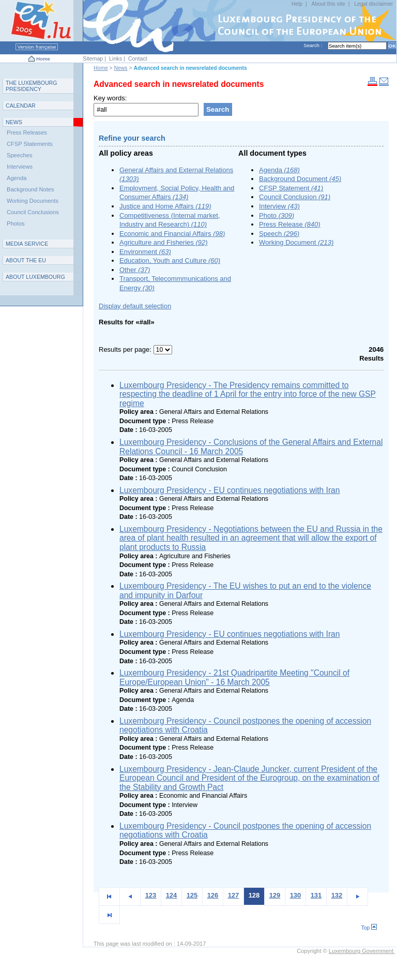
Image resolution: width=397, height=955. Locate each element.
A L (35, 277)
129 (275, 895)
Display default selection (135, 306)
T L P (31, 86)
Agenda (279, 170)
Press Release (289, 224)
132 (337, 895)
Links (115, 58)
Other (134, 270)
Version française (36, 47)
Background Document (300, 179)
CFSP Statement (291, 188)
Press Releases (27, 132)
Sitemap (93, 58)
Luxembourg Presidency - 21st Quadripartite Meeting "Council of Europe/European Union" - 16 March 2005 (234, 677)
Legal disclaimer (373, 4)
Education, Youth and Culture (169, 260)
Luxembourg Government (362, 951)
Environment (145, 252)
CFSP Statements (30, 144)
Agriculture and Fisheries (163, 242)
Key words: (110, 98)
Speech (279, 233)
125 (192, 895)
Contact (137, 58)
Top (369, 928)
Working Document (296, 242)
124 (171, 895)
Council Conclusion (294, 197)
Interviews (20, 166)
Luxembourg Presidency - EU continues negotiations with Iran (229, 490)
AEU (26, 260)
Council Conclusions (33, 212)
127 (233, 895)
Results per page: (126, 349)
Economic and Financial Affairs (172, 233)
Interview (279, 206)
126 (213, 895)
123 (151, 895)
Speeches (19, 155)
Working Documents (32, 201)
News (121, 68)
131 (316, 895)
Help (297, 4)
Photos (16, 223)
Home (43, 59)
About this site (328, 4)
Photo (276, 215)
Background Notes (30, 189)
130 (295, 895)
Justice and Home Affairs (165, 206)
